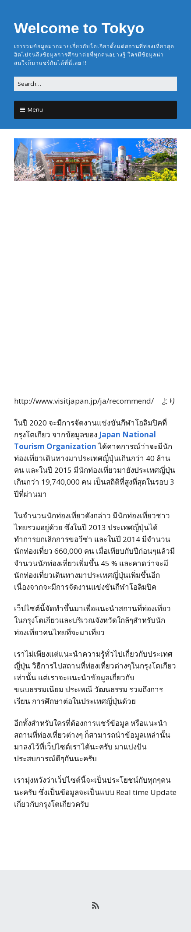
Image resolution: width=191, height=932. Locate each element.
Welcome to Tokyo (79, 28)
